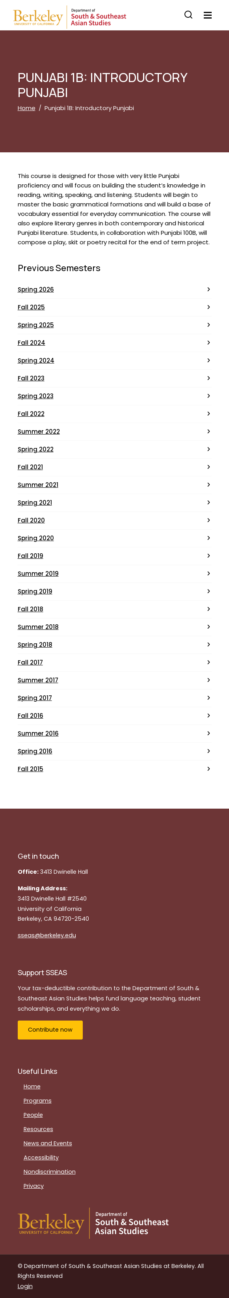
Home (26, 108)
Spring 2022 (36, 449)
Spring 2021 (35, 502)
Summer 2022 (39, 431)
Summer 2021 (38, 485)
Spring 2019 (35, 591)
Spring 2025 (36, 325)
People (33, 1115)
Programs (38, 1101)
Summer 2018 (38, 627)
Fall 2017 (30, 662)
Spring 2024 (36, 360)
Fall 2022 (31, 414)
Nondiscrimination (50, 1172)
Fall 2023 (31, 378)
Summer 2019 (38, 573)
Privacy (34, 1186)
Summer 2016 (38, 733)
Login (25, 1286)
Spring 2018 (35, 645)
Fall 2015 (30, 769)
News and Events (48, 1143)
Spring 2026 (36, 289)
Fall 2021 (30, 467)
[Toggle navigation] (207, 15)
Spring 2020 (36, 538)
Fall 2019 (30, 556)
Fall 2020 (31, 520)
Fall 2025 (31, 307)
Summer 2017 (38, 680)
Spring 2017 (35, 698)
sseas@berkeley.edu (47, 935)
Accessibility (41, 1157)
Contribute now (50, 1030)
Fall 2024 (31, 343)
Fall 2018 (30, 609)
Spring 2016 (35, 751)
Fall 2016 (30, 716)
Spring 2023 (36, 396)
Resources (38, 1129)
